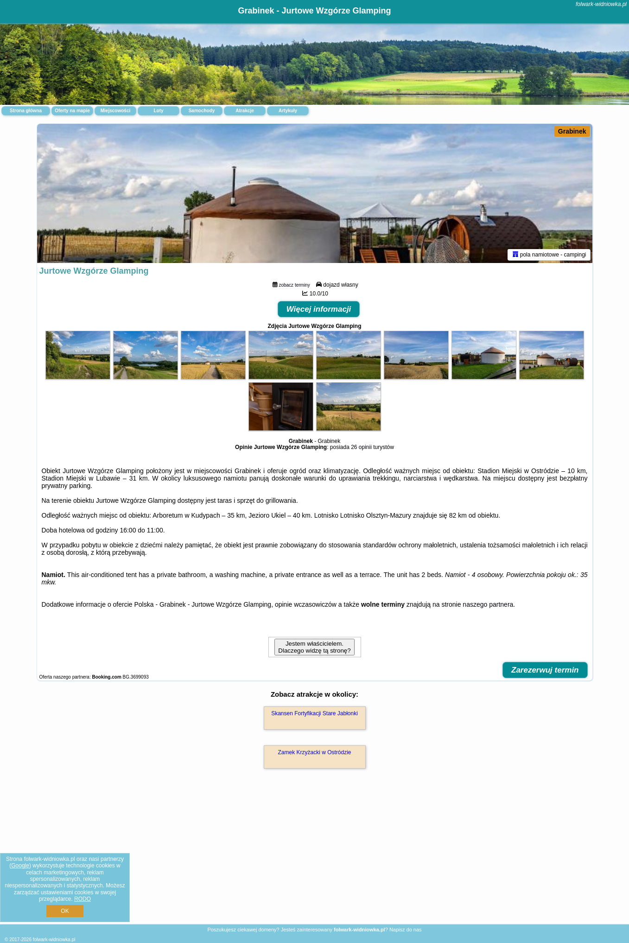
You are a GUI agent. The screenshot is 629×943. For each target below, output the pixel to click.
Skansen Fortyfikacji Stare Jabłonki (314, 713)
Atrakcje (244, 110)
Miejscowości (115, 110)
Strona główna (26, 110)
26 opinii (361, 447)
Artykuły (288, 110)
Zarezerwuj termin (545, 670)
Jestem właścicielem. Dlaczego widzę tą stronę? (314, 647)
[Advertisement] (315, 856)
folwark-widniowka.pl (601, 4)
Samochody (202, 110)
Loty (158, 110)
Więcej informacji (318, 309)
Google (20, 865)
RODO (82, 899)
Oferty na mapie (72, 110)
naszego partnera (488, 604)
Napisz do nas (405, 929)
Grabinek (572, 131)
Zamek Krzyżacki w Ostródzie (314, 752)
